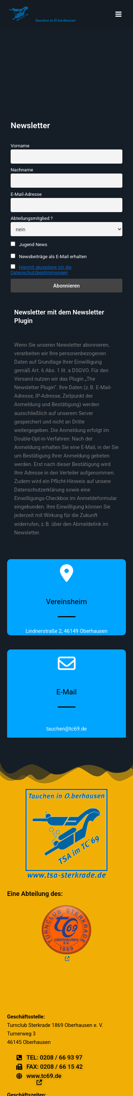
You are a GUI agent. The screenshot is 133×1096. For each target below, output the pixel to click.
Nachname (22, 169)
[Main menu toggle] (118, 14)
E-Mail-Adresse (26, 194)
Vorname (20, 145)
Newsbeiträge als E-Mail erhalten (49, 256)
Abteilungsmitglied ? (32, 218)
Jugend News (29, 244)
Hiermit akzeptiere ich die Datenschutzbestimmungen (41, 270)
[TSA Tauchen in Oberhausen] (42, 14)
